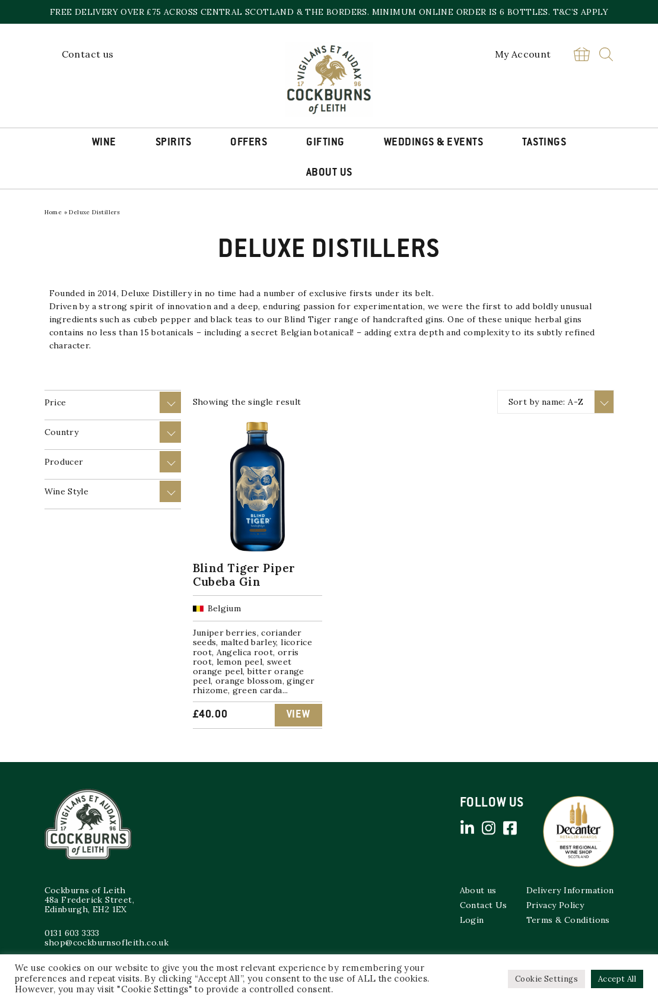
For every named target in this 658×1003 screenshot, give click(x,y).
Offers (248, 143)
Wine (104, 143)
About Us (329, 173)
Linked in (467, 828)
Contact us (88, 54)
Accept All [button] (617, 979)
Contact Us (483, 905)
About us (478, 890)
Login (472, 920)
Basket (582, 54)
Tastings (544, 143)
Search (606, 54)
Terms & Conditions (568, 920)
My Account (523, 54)
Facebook (510, 828)
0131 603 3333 (72, 933)
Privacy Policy (555, 905)
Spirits (173, 143)
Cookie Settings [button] (546, 979)
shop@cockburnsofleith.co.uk (106, 942)
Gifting (325, 143)
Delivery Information (570, 890)
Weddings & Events (434, 143)
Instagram (489, 828)
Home (53, 212)
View (298, 715)
